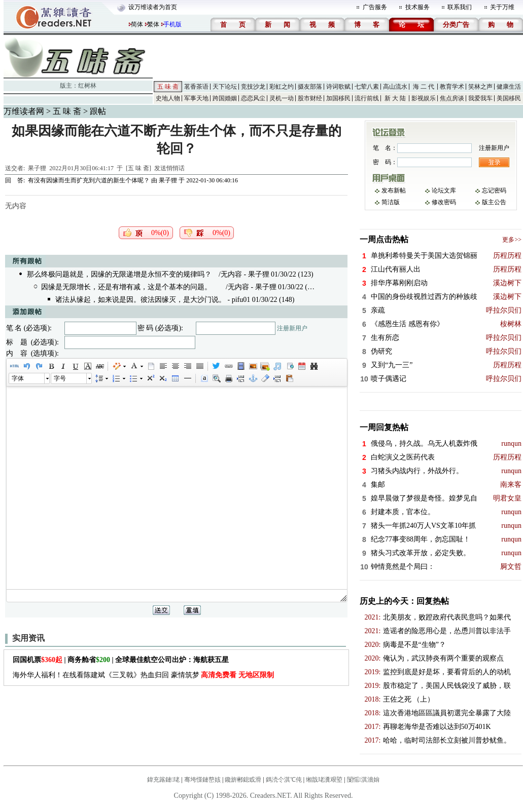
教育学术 (452, 86)
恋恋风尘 (253, 98)
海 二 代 (423, 86)
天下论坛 (225, 86)
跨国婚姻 (225, 98)
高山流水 (395, 86)
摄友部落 (310, 86)
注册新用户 (292, 328)
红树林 (87, 85)
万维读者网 (24, 111)
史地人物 (168, 98)
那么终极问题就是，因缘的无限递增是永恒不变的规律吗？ (119, 274)
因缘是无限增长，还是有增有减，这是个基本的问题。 (126, 287)
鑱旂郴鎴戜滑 (243, 779)
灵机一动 (281, 98)
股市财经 (310, 98)
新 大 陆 (395, 98)
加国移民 (338, 98)
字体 (18, 378)
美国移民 (509, 98)
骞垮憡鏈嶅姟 (202, 779)
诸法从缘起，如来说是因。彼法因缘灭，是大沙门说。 (140, 299)
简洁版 (390, 202)
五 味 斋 (168, 86)
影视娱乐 (423, 98)
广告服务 (375, 7)
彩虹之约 (281, 86)
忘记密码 (494, 190)
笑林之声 (480, 86)
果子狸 (37, 168)
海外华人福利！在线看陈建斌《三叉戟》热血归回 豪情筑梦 (143, 675)
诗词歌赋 (338, 86)
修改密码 (444, 202)
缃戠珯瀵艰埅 (324, 779)
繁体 (153, 24)
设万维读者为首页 (152, 7)
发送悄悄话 (169, 168)
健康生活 (509, 86)
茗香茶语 (196, 86)
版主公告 (494, 202)
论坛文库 (444, 190)
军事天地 (196, 98)
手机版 (172, 24)
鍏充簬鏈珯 (163, 779)
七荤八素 (367, 86)
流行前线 (367, 98)
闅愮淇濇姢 (363, 779)
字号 (60, 378)
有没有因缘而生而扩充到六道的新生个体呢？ (89, 180)
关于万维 (502, 7)
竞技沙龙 (253, 86)
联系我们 (459, 7)
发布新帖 (393, 190)
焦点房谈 (452, 98)
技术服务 (417, 7)
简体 (137, 24)
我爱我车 (480, 98)
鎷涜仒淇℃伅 (284, 779)
